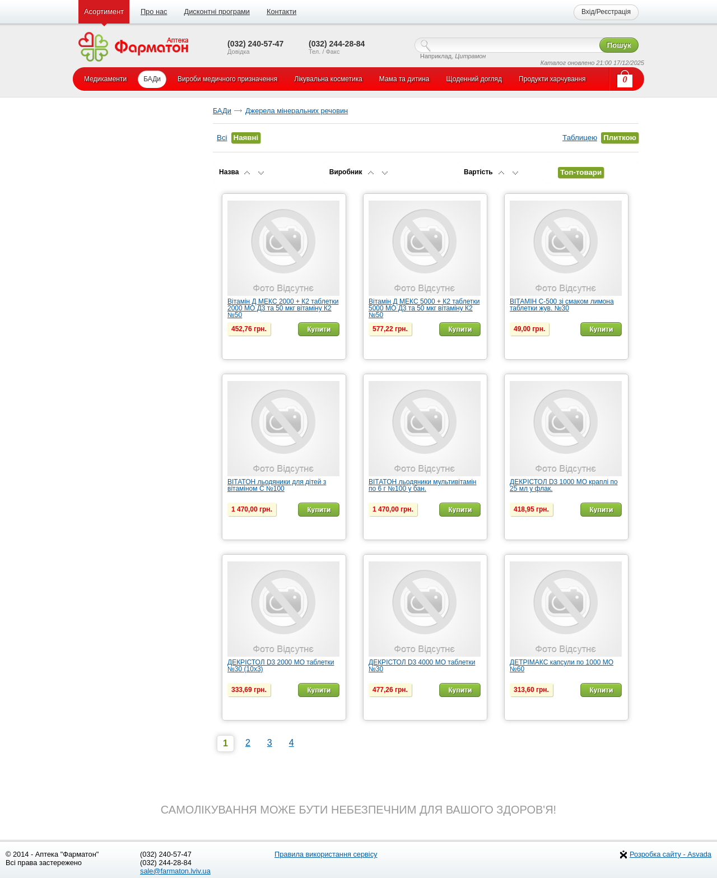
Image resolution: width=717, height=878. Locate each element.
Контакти (281, 11)
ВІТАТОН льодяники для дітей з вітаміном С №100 (276, 485)
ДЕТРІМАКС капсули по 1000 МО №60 (561, 665)
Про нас (154, 11)
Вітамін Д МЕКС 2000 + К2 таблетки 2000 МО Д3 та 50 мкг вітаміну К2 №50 (282, 308)
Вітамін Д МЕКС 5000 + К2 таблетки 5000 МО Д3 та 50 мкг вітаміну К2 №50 (424, 308)
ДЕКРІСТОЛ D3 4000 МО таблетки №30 (422, 665)
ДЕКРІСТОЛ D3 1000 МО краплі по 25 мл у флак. (564, 485)
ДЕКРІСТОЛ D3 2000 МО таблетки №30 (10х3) (280, 665)
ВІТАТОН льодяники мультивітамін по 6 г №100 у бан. (423, 485)
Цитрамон (470, 56)
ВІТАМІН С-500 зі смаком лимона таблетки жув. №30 (562, 305)
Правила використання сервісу (326, 854)
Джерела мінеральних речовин (296, 110)
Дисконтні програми (216, 11)
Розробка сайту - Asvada (670, 854)
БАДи (222, 110)
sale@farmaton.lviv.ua (175, 871)
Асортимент (104, 11)
